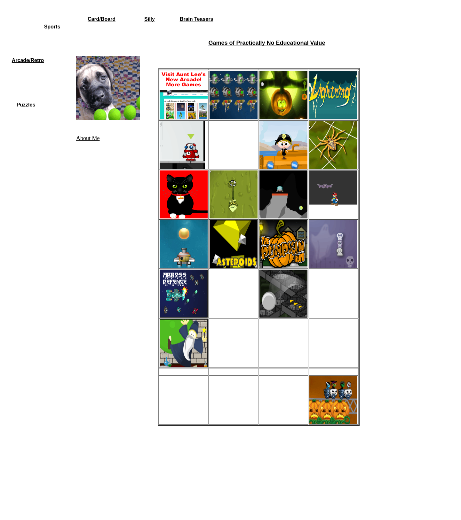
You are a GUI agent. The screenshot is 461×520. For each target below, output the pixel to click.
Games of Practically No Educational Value (266, 43)
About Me (88, 138)
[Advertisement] (267, 53)
